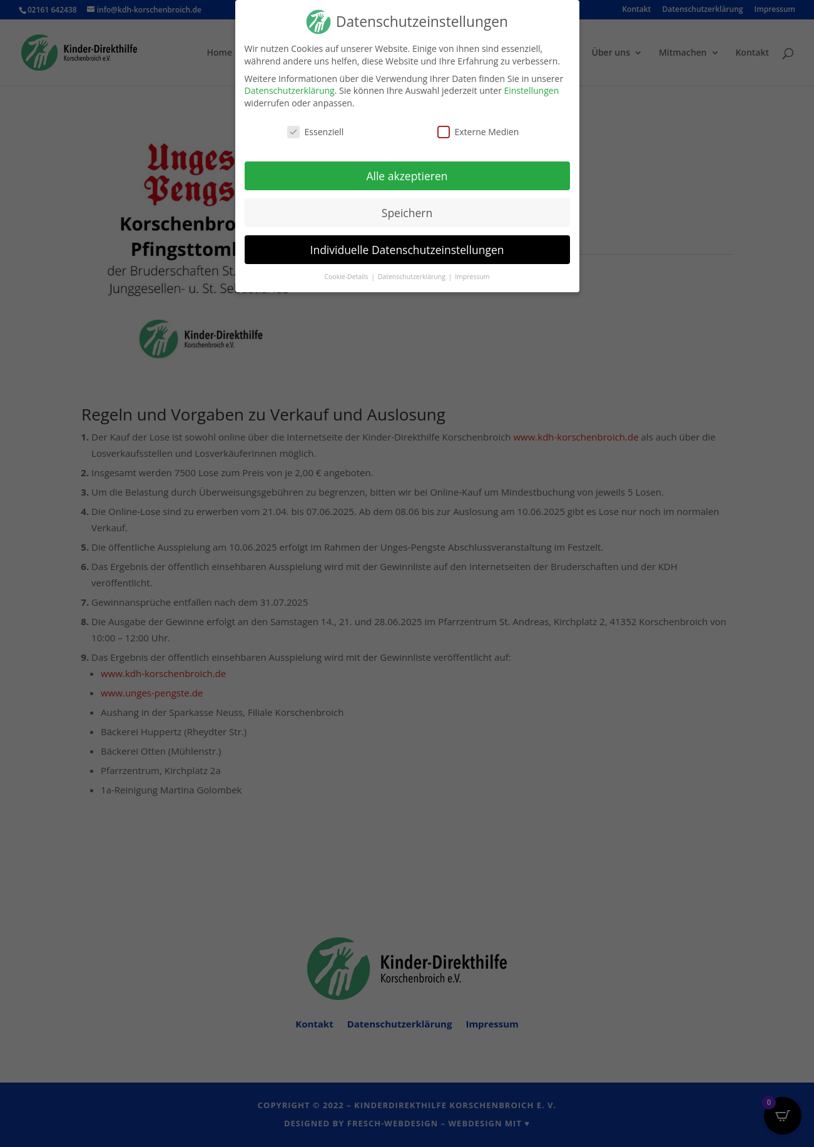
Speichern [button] (407, 212)
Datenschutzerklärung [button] (412, 276)
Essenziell (315, 132)
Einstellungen (531, 90)
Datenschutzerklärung (290, 90)
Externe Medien (478, 132)
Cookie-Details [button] (347, 276)
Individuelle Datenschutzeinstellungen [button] (407, 249)
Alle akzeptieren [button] (406, 175)
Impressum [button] (472, 276)
